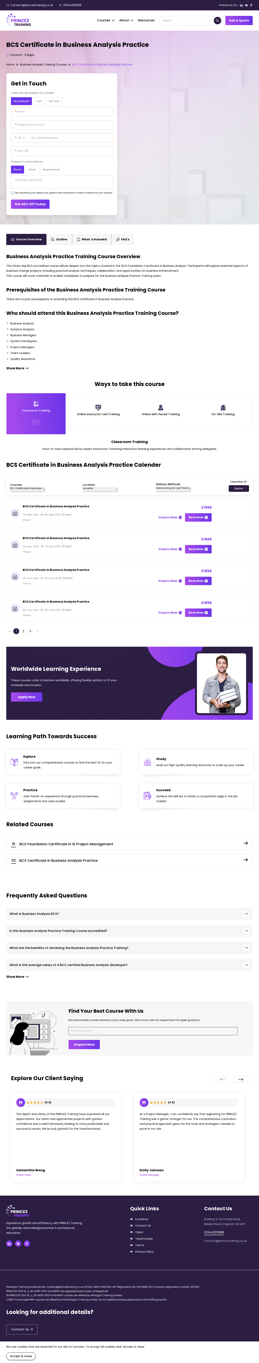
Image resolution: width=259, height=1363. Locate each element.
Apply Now (26, 697)
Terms (139, 1245)
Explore (239, 488)
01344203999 (70, 5)
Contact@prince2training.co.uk (29, 5)
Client (139, 1232)
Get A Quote (239, 20)
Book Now (198, 517)
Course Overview (26, 239)
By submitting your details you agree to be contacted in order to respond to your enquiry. (64, 192)
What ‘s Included (92, 239)
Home (10, 64)
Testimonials (144, 1239)
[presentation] (222, 1079)
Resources (146, 20)
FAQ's (122, 239)
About (126, 20)
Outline (59, 239)
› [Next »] (37, 631)
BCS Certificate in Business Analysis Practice (102, 64)
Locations (141, 1219)
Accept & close (21, 1356)
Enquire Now (170, 517)
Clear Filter (238, 481)
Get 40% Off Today (30, 204)
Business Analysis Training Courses (43, 64)
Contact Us (143, 1226)
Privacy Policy (144, 1252)
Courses (106, 20)
